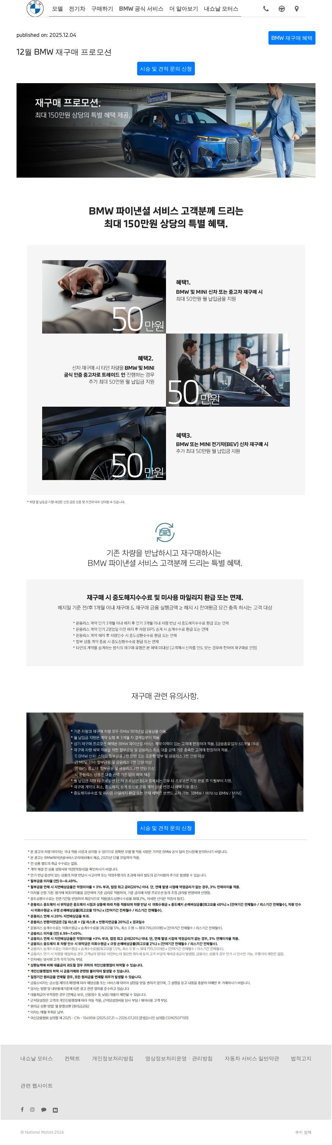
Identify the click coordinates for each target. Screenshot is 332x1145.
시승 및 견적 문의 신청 (166, 68)
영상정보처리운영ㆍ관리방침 (179, 1058)
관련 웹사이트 (36, 1085)
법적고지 (301, 1058)
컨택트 (72, 1058)
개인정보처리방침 (113, 1058)
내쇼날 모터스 (36, 1058)
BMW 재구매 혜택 (292, 37)
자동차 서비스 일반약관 (252, 1058)
